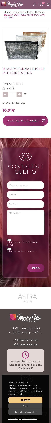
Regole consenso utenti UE (28, 419)
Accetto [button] (25, 400)
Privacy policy (13, 419)
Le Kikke (28, 12)
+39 (25, 340)
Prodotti (17, 12)
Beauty (39, 12)
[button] (43, 33)
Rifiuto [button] (25, 406)
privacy (10, 245)
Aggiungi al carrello (27, 120)
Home (7, 12)
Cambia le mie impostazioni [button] (25, 412)
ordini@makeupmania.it (25, 332)
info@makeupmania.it (25, 328)
